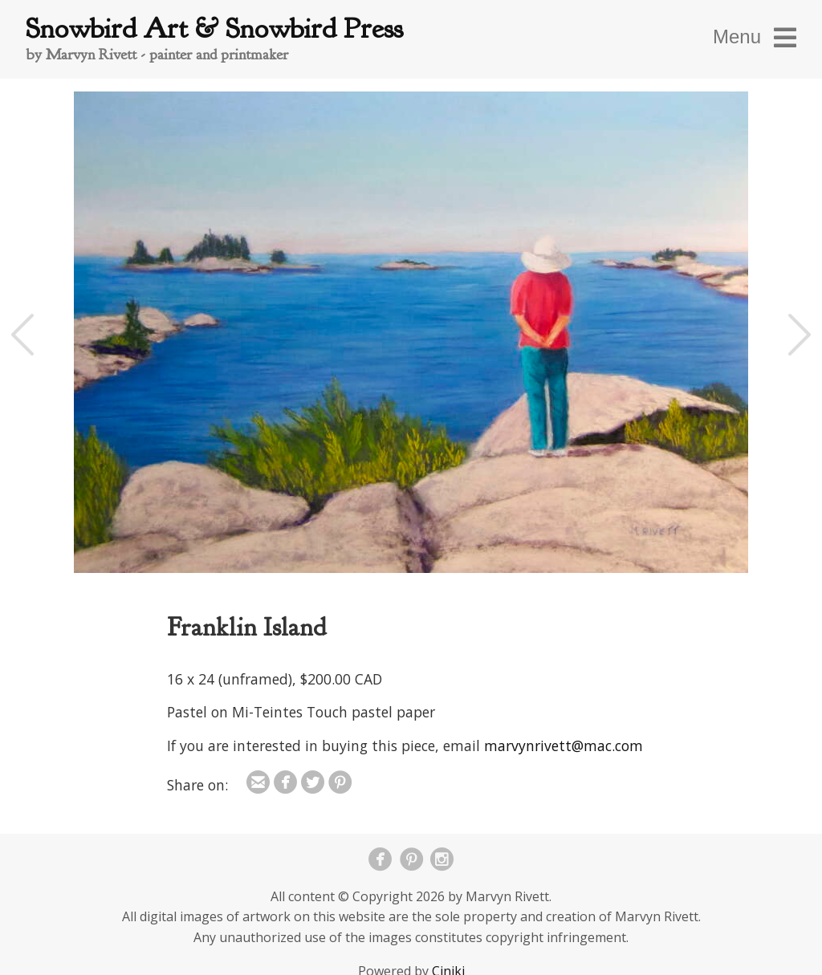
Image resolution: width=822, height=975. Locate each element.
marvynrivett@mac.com (563, 745)
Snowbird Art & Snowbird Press (214, 28)
